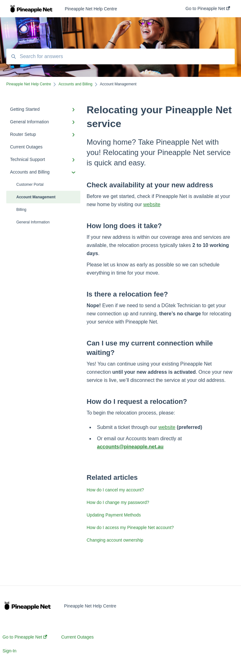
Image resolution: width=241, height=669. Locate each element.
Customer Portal (30, 184)
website (151, 204)
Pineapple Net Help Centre (91, 8)
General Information (33, 222)
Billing (21, 209)
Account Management (36, 197)
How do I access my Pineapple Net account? (130, 527)
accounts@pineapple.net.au (130, 446)
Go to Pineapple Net (25, 637)
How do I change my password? (118, 502)
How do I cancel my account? (115, 489)
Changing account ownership (115, 540)
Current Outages (77, 637)
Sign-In (9, 650)
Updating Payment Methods (114, 514)
